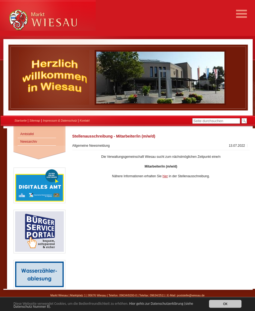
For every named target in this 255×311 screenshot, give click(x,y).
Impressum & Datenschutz (60, 120)
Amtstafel (27, 134)
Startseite (20, 120)
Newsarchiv (28, 141)
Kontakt (85, 120)
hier (165, 176)
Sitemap (34, 120)
